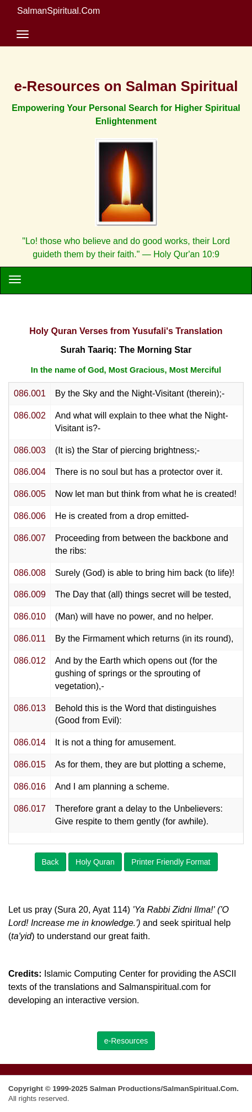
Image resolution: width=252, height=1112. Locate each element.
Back (50, 861)
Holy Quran (95, 861)
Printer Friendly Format (170, 861)
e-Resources (126, 1040)
